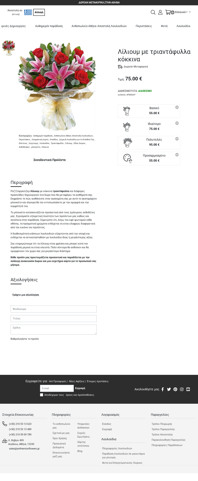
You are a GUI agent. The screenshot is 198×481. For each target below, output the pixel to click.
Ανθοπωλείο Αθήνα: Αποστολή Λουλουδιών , (74, 136)
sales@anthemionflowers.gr (24, 448)
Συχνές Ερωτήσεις (83, 435)
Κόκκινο (45, 147)
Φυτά (164, 26)
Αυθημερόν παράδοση (49, 26)
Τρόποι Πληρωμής (162, 423)
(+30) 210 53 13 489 (20, 429)
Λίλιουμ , (69, 143)
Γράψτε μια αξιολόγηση (25, 294)
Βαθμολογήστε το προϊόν (25, 338)
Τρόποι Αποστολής (162, 434)
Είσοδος (106, 423)
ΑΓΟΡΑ (149, 176)
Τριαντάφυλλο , (57, 143)
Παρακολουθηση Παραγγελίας (169, 439)
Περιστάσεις (144, 26)
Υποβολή (17, 347)
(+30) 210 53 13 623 (20, 423)
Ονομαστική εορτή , (40, 139)
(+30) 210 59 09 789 (20, 434)
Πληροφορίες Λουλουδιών (117, 448)
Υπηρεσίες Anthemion (83, 425)
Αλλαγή (39, 12)
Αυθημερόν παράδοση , (43, 136)
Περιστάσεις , (25, 139)
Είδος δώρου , (80, 143)
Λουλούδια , (45, 143)
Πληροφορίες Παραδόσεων (167, 445)
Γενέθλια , (54, 139)
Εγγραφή (107, 429)
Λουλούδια (183, 26)
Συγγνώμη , (34, 143)
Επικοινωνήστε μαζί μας (61, 454)
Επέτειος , (23, 143)
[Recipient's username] (57, 388)
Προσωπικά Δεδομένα (59, 445)
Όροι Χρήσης (60, 438)
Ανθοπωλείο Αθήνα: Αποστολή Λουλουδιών (99, 26)
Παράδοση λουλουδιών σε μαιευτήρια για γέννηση (123, 455)
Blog (79, 451)
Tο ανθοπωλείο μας (61, 425)
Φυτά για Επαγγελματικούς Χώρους (122, 462)
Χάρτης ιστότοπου (83, 444)
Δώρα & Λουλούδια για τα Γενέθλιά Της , (77, 139)
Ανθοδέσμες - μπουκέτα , (30, 147)
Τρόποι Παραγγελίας (163, 429)
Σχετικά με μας (61, 433)
